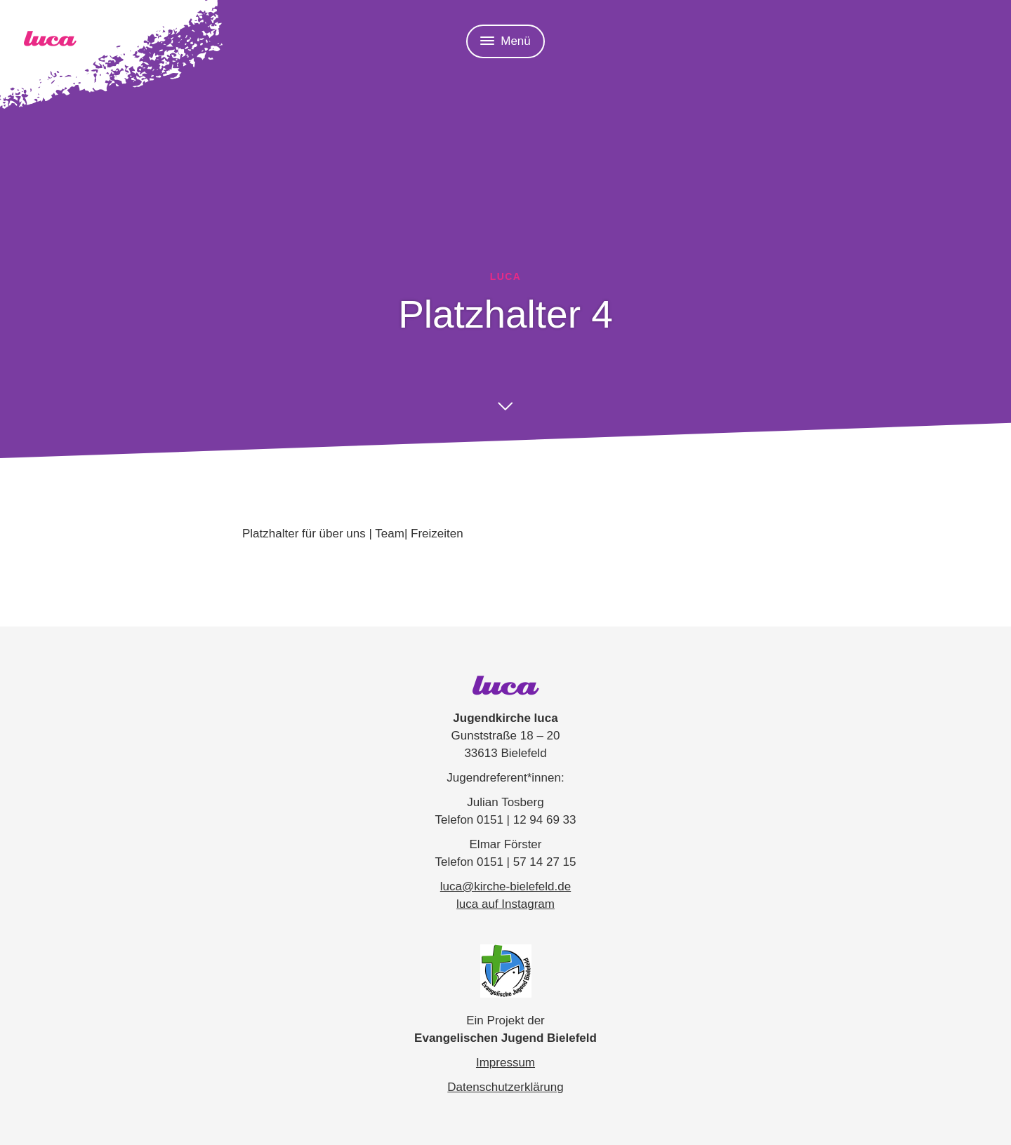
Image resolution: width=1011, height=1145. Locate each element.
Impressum (505, 1062)
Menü (505, 41)
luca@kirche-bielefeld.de (505, 886)
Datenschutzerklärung (505, 1087)
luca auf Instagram (505, 904)
